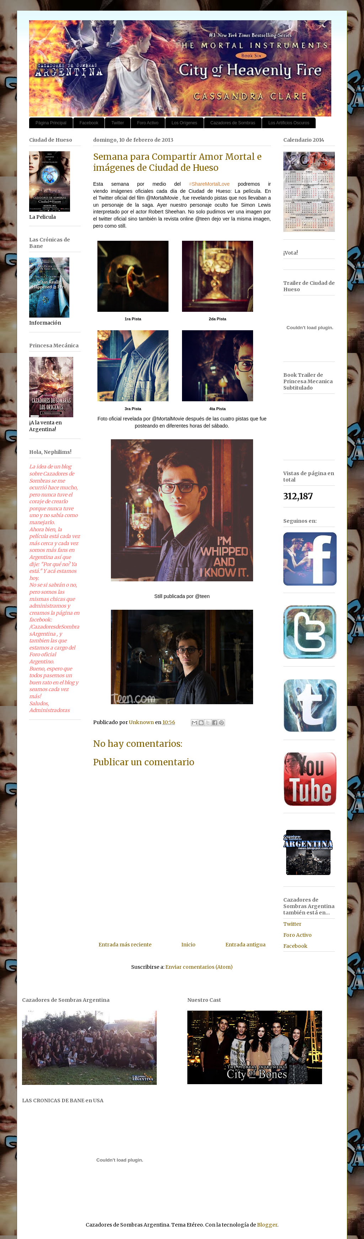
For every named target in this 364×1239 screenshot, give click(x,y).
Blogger (267, 1225)
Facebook (89, 122)
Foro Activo (148, 122)
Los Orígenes (184, 122)
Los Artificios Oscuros (288, 122)
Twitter (117, 122)
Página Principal (51, 122)
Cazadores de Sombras (232, 122)
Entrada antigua (245, 944)
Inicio (188, 944)
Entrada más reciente (124, 944)
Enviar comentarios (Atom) (199, 967)
